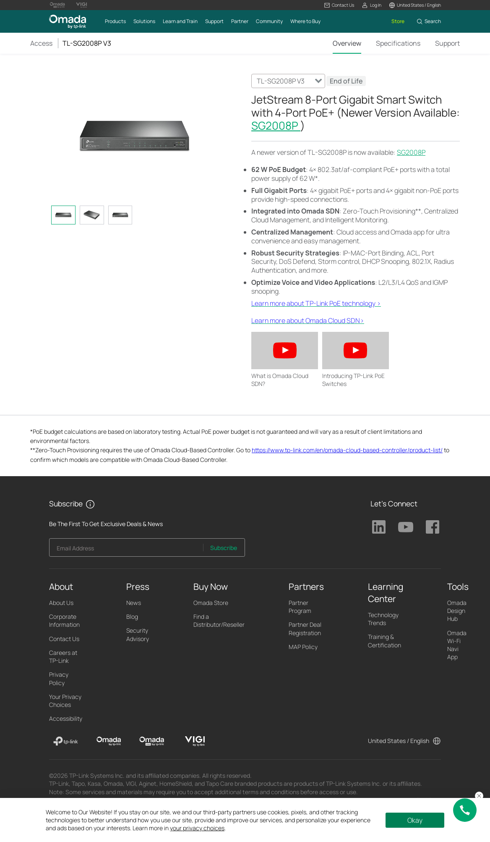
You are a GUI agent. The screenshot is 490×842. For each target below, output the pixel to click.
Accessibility (65, 718)
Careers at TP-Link (63, 657)
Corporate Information (64, 620)
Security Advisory (137, 634)
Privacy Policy (58, 678)
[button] (339, 5)
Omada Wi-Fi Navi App (457, 645)
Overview (347, 43)
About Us (61, 603)
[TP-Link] (65, 741)
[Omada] (108, 741)
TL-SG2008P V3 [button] (87, 43)
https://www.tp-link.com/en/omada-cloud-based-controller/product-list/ (347, 450)
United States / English (398, 741)
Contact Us (64, 639)
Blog (132, 616)
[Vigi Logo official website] (81, 5)
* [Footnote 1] (316, 178)
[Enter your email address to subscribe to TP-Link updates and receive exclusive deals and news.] (126, 550)
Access (41, 43)
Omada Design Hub (457, 611)
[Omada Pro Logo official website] (57, 5)
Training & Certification (384, 641)
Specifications (398, 43)
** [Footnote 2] (418, 211)
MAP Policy (303, 647)
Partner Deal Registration (305, 628)
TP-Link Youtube (405, 527)
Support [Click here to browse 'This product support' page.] (447, 43)
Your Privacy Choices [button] (65, 701)
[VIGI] (194, 741)
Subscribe (223, 548)
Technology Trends (383, 619)
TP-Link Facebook (432, 527)
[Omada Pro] (151, 741)
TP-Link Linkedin (378, 527)
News (133, 603)
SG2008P (275, 125)
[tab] (63, 215)
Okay (414, 820)
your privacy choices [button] (197, 828)
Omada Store (210, 603)
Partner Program (300, 607)
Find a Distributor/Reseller (219, 620)
